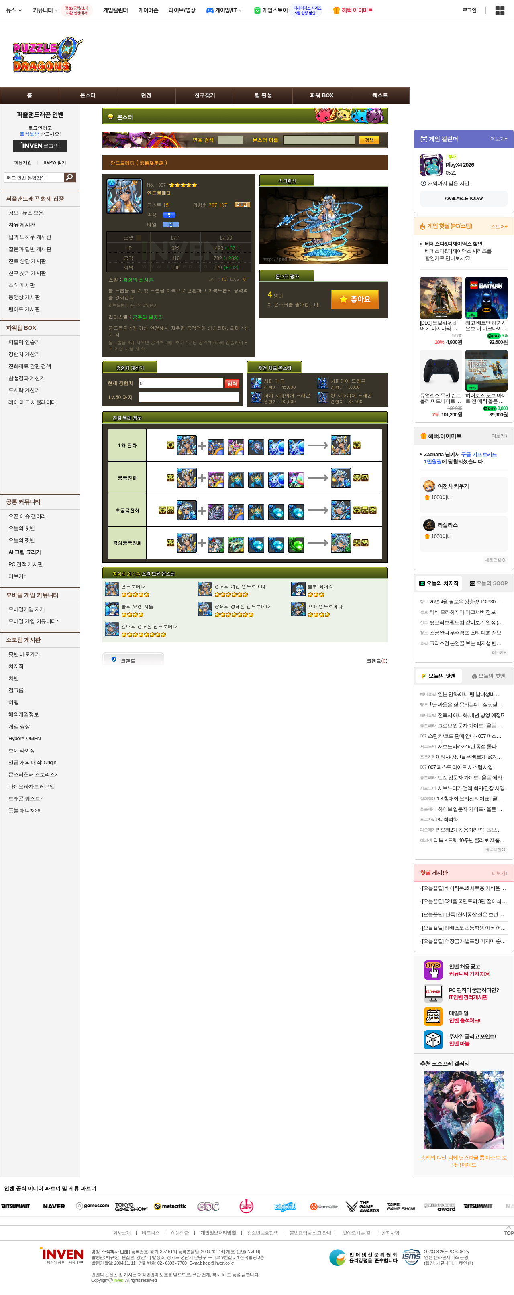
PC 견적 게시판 (25, 564)
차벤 (13, 678)
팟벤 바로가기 (24, 654)
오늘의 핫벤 (21, 528)
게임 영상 (19, 726)
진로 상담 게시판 (27, 261)
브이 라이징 (21, 750)
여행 (13, 702)
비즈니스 (150, 1233)
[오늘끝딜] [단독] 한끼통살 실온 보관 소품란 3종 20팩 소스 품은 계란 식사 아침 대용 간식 (465, 914)
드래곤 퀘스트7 (25, 798)
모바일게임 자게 (26, 609)
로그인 (469, 10)
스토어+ (499, 226)
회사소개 (122, 1233)
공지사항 (390, 1233)
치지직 (16, 666)
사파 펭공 (280, 383)
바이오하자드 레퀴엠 (31, 786)
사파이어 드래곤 (348, 383)
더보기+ (499, 138)
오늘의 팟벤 (21, 540)
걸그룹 (16, 690)
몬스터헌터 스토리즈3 (32, 774)
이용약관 (180, 1233)
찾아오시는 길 (356, 1233)
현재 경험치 (120, 383)
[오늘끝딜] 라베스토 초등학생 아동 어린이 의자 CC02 (465, 928)
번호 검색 (160, 140)
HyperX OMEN (24, 738)
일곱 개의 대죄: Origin (32, 762)
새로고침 (493, 560)
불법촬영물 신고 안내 (310, 1233)
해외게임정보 (23, 714)
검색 (70, 177)
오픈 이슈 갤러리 (27, 516)
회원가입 (23, 162)
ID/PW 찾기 (55, 162)
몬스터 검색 (265, 140)
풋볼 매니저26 (24, 810)
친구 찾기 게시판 (27, 273)
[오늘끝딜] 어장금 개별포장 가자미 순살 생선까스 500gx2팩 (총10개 (465, 941)
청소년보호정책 (262, 1233)
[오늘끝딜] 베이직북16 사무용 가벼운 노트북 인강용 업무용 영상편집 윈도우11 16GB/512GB (465, 888)
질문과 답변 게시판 (29, 249)
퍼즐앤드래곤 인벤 (40, 114)
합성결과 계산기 (26, 378)
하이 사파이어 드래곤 (287, 398)
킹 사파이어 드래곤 (351, 398)
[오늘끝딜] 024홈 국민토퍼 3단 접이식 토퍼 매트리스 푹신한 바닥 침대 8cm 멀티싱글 (465, 901)
